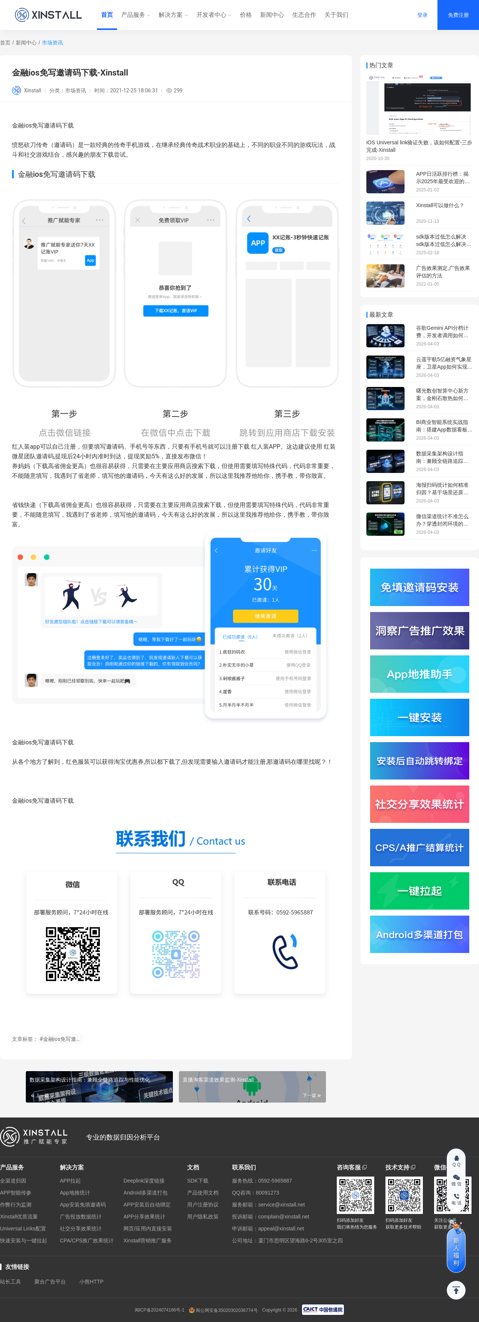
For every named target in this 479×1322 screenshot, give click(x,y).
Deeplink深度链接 (144, 1181)
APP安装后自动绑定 (147, 1205)
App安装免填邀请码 (83, 1205)
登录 (422, 15)
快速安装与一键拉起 (23, 1240)
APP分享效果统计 (144, 1217)
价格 (246, 15)
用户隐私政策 (203, 1217)
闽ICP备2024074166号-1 (159, 1310)
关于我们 (336, 15)
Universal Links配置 (23, 1229)
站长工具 (10, 1282)
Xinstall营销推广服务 (147, 1240)
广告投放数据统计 (81, 1217)
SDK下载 (197, 1181)
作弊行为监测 (15, 1205)
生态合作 (304, 15)
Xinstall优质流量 (19, 1217)
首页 (107, 15)
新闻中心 (272, 15)
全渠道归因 (13, 1181)
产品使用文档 (203, 1193)
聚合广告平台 (50, 1282)
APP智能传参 (15, 1193)
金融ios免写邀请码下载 (43, 742)
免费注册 (458, 15)
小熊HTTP (91, 1282)
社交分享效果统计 (81, 1229)
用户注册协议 (203, 1205)
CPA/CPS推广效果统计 (87, 1240)
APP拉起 (70, 1181)
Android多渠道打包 (145, 1193)
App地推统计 (75, 1193)
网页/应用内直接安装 (147, 1229)
